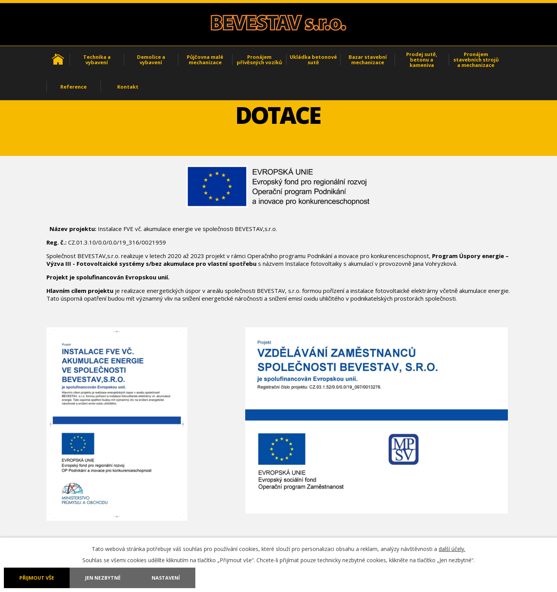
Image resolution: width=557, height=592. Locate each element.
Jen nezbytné (103, 578)
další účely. (452, 549)
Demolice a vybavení (151, 59)
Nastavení (166, 578)
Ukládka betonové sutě (313, 59)
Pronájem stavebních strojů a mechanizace (476, 59)
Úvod (58, 59)
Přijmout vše (36, 578)
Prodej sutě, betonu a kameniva (421, 59)
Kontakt (127, 86)
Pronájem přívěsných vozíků (259, 59)
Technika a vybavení (97, 59)
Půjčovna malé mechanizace (205, 59)
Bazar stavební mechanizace (368, 59)
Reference (73, 86)
